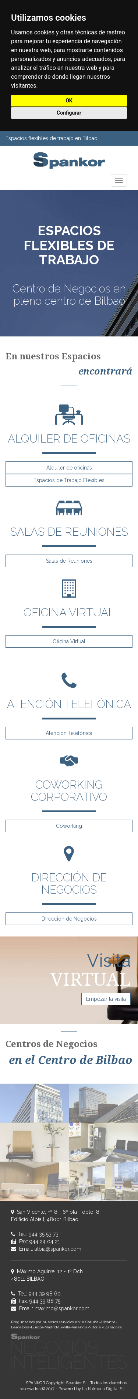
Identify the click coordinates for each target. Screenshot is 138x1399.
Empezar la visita (106, 999)
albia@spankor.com (58, 1249)
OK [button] (69, 101)
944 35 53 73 (44, 1234)
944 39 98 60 (45, 1294)
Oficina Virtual (69, 641)
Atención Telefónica (69, 733)
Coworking (69, 826)
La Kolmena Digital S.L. (104, 1388)
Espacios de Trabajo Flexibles (69, 480)
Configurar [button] (69, 113)
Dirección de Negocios (69, 919)
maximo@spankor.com (62, 1308)
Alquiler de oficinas (69, 468)
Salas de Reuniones (69, 561)
